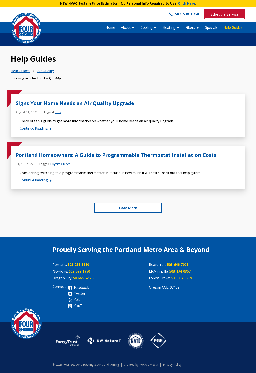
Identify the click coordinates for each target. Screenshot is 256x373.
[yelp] (74, 300)
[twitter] (76, 294)
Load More (128, 207)
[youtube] (78, 306)
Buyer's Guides (60, 164)
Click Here (186, 3)
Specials (211, 27)
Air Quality (45, 71)
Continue (36, 128)
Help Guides (233, 27)
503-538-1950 (184, 13)
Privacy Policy (172, 365)
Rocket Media (148, 365)
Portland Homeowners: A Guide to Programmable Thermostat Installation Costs (116, 154)
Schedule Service (225, 14)
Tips (58, 112)
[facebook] (78, 288)
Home (110, 27)
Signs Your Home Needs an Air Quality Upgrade (75, 103)
